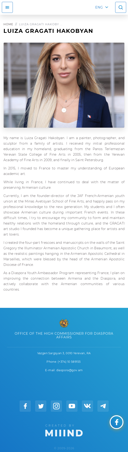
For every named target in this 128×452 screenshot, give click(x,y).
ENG (99, 7)
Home (8, 24)
